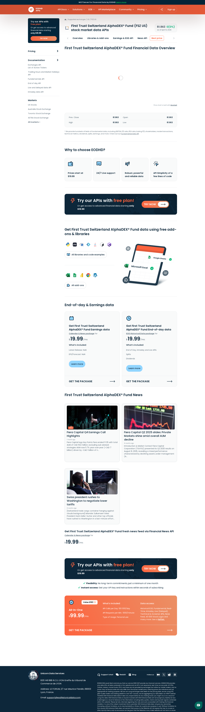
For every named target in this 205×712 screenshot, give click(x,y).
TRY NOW (43, 38)
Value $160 (90, 603)
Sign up (171, 9)
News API (142, 38)
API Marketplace (106, 9)
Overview (78, 38)
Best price (157, 38)
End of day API (34, 83)
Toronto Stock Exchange (39, 113)
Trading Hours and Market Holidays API (43, 73)
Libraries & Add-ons (98, 38)
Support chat (105, 674)
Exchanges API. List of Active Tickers (37, 66)
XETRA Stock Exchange (38, 117)
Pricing (31, 51)
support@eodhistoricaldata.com (64, 697)
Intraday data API (36, 92)
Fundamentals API (36, 79)
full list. (161, 620)
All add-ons (75, 285)
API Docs (62, 9)
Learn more (121, 2)
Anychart (173, 105)
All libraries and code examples (86, 255)
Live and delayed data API (39, 87)
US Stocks (32, 105)
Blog (132, 674)
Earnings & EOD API (123, 38)
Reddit (121, 674)
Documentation (36, 60)
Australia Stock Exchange (39, 109)
